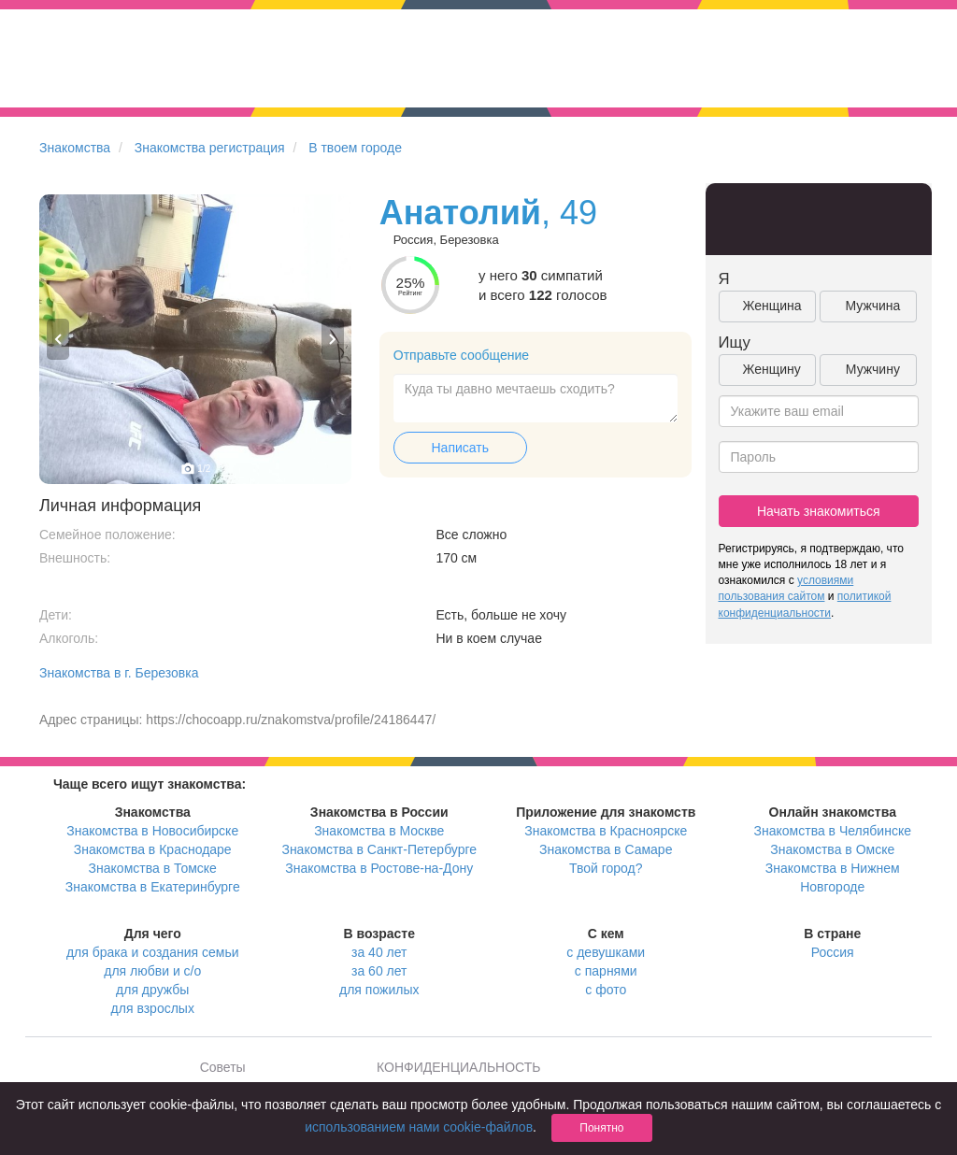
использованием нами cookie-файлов (419, 1126)
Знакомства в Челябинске (832, 830)
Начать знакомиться (818, 511)
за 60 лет (379, 970)
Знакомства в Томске (153, 868)
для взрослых (152, 1008)
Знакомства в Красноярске (605, 830)
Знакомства (74, 147)
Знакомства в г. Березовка (118, 672)
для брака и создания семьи (152, 952)
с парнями (606, 970)
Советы (223, 1067)
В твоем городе (355, 147)
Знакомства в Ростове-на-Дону (379, 868)
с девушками (605, 952)
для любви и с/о (152, 970)
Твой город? (606, 868)
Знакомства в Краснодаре (153, 849)
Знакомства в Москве (379, 830)
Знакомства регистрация (210, 147)
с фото (605, 989)
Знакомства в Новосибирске (152, 830)
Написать (460, 447)
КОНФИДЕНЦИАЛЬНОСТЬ (458, 1067)
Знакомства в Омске (832, 849)
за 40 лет (379, 952)
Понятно (601, 1127)
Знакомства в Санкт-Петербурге (379, 849)
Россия (832, 952)
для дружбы (152, 989)
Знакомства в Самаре (605, 849)
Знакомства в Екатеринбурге (152, 886)
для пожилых (379, 989)
